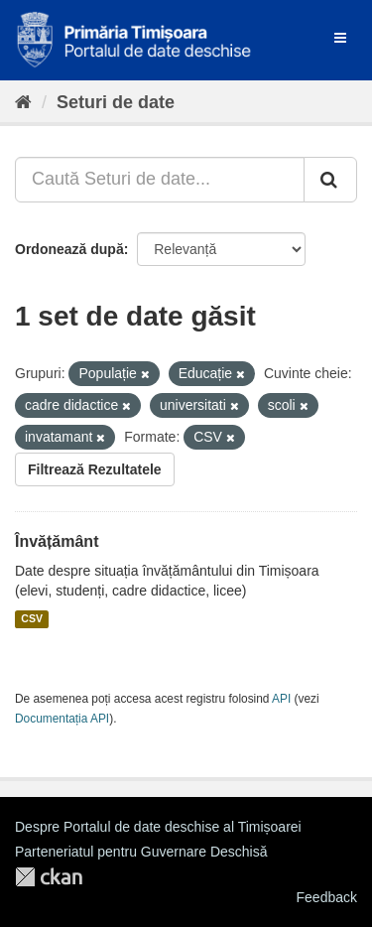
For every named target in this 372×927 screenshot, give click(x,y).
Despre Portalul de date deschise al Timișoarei (158, 827)
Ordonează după (69, 249)
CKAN (48, 876)
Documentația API (62, 719)
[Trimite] (330, 179)
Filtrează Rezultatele (95, 469)
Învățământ (56, 541)
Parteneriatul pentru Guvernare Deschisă (141, 852)
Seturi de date (116, 102)
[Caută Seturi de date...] (160, 179)
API (281, 699)
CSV (32, 619)
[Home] (23, 102)
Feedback (327, 897)
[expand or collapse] (340, 38)
